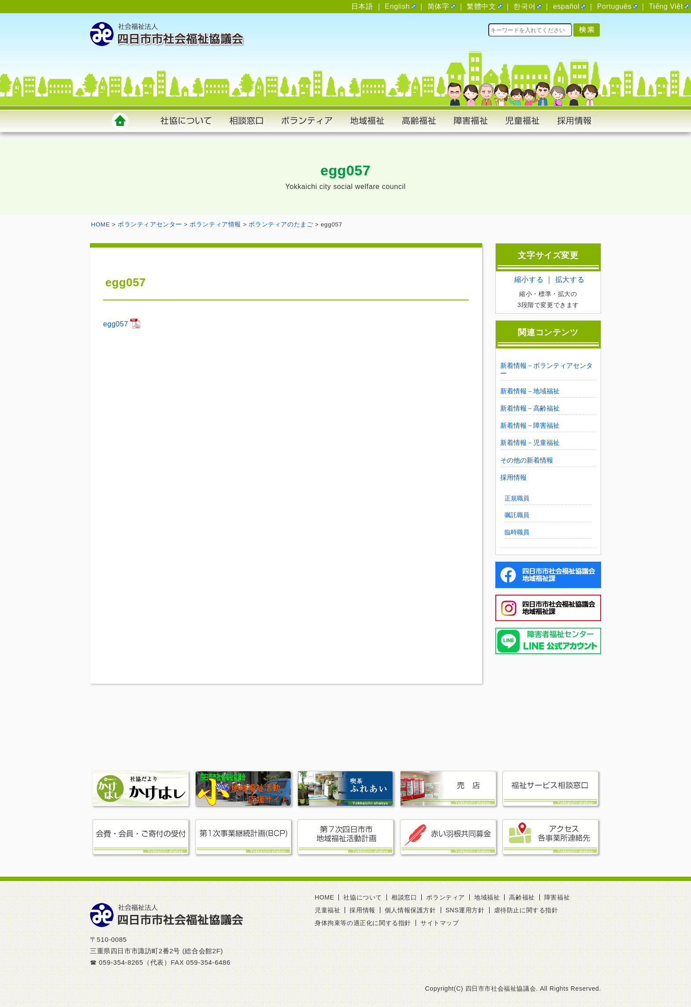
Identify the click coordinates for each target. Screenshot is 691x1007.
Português (614, 6)
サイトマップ (439, 922)
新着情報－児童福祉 (530, 442)
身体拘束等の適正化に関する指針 (363, 922)
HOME (324, 897)
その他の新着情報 (526, 460)
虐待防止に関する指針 (526, 910)
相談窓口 (404, 897)
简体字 (438, 6)
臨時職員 (517, 532)
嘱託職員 (517, 514)
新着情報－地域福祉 (530, 391)
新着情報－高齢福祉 (530, 408)
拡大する (569, 279)
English (397, 6)
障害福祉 (557, 897)
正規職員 (517, 498)
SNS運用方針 (465, 910)
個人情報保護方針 (410, 910)
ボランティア (445, 897)
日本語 (362, 6)
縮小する (528, 279)
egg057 (115, 324)
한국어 (524, 6)
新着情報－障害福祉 (530, 425)
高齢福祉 (522, 897)
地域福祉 (487, 897)
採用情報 (513, 477)
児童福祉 (327, 910)
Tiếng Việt (666, 6)
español (566, 6)
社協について (362, 897)
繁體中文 (481, 6)
